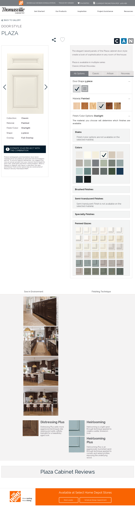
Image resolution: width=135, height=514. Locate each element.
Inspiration (82, 11)
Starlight (98, 116)
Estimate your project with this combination (25, 149)
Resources (128, 11)
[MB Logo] (21, 4)
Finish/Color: (12, 128)
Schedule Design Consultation (41, 3)
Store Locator (68, 500)
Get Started (39, 11)
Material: (11, 123)
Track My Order (66, 3)
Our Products (61, 11)
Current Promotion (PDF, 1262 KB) (110, 3)
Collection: (12, 118)
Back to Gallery (12, 20)
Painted (85, 98)
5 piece (88, 81)
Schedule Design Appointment (96, 500)
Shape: (10, 133)
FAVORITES (83, 3)
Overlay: (10, 138)
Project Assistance (105, 11)
